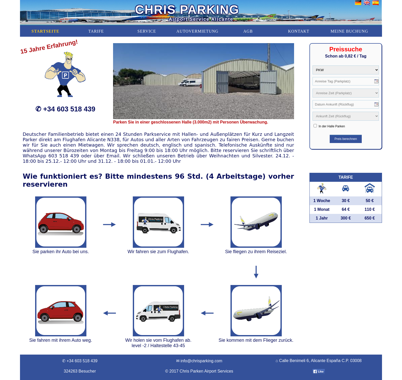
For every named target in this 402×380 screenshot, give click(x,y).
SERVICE (146, 31)
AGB (248, 31)
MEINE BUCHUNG (349, 31)
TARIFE (96, 31)
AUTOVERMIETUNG (197, 31)
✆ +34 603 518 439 (65, 109)
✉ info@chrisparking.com (199, 361)
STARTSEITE (45, 31)
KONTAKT (298, 31)
